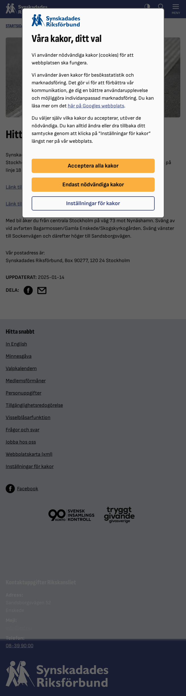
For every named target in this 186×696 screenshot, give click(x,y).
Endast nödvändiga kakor (93, 184)
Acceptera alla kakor (93, 165)
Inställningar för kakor (93, 203)
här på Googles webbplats (96, 106)
